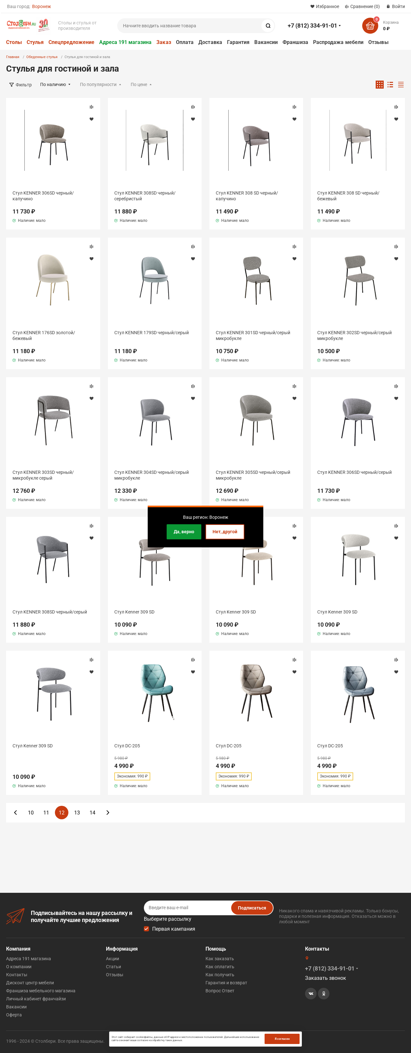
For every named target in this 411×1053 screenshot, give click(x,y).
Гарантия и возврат (226, 982)
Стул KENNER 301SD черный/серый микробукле (253, 335)
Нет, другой (225, 531)
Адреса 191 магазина (125, 42)
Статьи (113, 966)
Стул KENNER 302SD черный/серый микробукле (354, 335)
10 (31, 813)
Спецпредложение (71, 42)
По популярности (98, 84)
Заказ (163, 42)
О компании (18, 966)
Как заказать (220, 958)
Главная (12, 57)
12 (62, 813)
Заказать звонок (325, 978)
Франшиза (295, 42)
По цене (139, 84)
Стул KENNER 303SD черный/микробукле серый (43, 475)
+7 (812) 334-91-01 (312, 25)
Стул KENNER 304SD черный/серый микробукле (151, 475)
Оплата (185, 42)
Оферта (14, 1014)
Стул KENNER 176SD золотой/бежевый (44, 335)
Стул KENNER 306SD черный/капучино (43, 195)
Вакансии (266, 42)
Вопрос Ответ (220, 990)
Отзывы (378, 42)
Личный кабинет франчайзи (36, 998)
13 (77, 813)
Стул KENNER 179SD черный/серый (151, 332)
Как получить (220, 974)
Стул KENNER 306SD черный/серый (354, 472)
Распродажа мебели (338, 42)
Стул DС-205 (127, 745)
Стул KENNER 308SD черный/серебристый (145, 195)
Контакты (16, 974)
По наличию (53, 84)
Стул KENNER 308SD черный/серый (50, 611)
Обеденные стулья (41, 57)
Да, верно (184, 531)
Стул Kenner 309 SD (134, 611)
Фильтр (24, 84)
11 (46, 813)
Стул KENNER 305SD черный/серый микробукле (253, 475)
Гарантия (238, 42)
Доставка (210, 42)
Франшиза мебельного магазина (40, 990)
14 (92, 813)
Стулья (35, 42)
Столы (14, 42)
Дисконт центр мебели (30, 982)
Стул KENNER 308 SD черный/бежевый (348, 195)
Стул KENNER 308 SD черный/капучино (247, 195)
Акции (112, 958)
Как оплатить (220, 966)
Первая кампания (173, 929)
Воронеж (41, 6)
